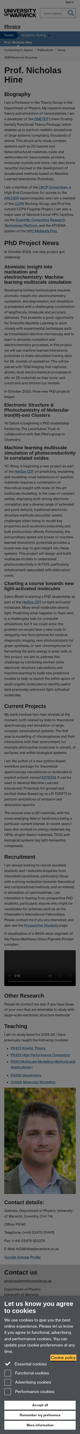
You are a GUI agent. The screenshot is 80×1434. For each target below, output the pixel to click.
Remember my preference (40, 1415)
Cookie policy (63, 1357)
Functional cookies (26, 1373)
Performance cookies (29, 1392)
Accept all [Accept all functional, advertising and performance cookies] (40, 1405)
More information (40, 1425)
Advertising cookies (27, 1383)
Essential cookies (25, 1364)
